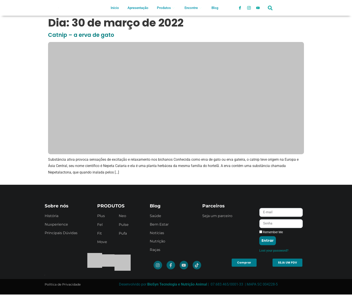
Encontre (193, 8)
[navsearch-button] (270, 10)
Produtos (166, 8)
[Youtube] (258, 7)
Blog (214, 8)
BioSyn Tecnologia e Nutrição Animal (177, 284)
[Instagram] (249, 7)
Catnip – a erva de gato (81, 35)
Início (115, 8)
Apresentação (138, 8)
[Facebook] (240, 7)
